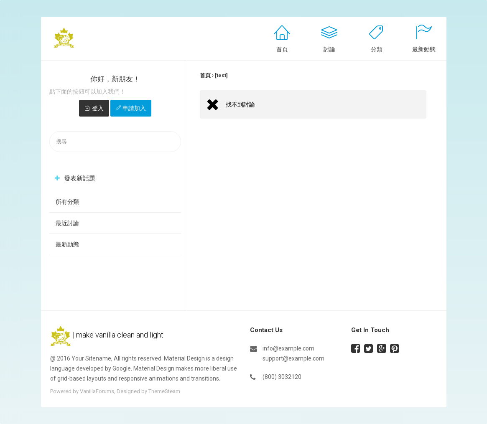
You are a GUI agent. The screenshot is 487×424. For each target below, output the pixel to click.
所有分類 (67, 201)
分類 (376, 49)
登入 (98, 108)
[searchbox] (115, 141)
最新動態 (424, 49)
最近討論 (67, 223)
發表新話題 (79, 178)
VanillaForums (97, 391)
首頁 (282, 49)
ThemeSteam (164, 391)
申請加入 (134, 108)
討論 (329, 49)
